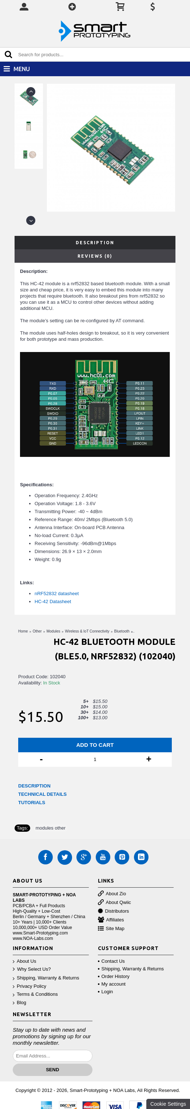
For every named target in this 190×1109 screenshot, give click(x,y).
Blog (19, 1003)
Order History (114, 976)
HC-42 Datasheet (53, 601)
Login (105, 991)
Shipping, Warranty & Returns (46, 978)
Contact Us (111, 961)
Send (52, 1069)
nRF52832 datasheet (57, 593)
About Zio (112, 894)
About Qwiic (114, 903)
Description (95, 242)
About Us (24, 961)
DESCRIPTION (34, 786)
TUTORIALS (31, 802)
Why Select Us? (32, 969)
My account (112, 984)
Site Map (111, 929)
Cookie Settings (168, 1104)
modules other (51, 828)
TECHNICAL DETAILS (42, 794)
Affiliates (111, 920)
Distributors (113, 911)
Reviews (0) (95, 256)
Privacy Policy (29, 986)
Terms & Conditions (35, 994)
